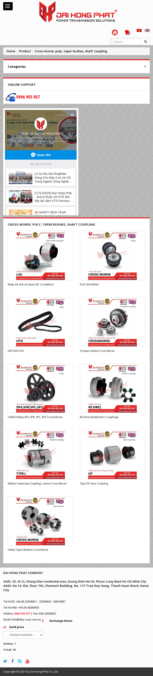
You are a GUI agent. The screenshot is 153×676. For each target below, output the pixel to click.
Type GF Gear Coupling (94, 483)
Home (10, 51)
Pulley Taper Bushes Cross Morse (28, 550)
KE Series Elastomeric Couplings (99, 417)
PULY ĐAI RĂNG (89, 284)
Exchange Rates (61, 621)
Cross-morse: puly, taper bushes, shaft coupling (71, 51)
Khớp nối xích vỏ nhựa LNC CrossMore (31, 284)
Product (25, 51)
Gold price (16, 627)
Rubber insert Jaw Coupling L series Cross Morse (37, 483)
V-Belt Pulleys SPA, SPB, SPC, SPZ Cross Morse (35, 417)
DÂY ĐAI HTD (16, 351)
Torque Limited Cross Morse (97, 351)
